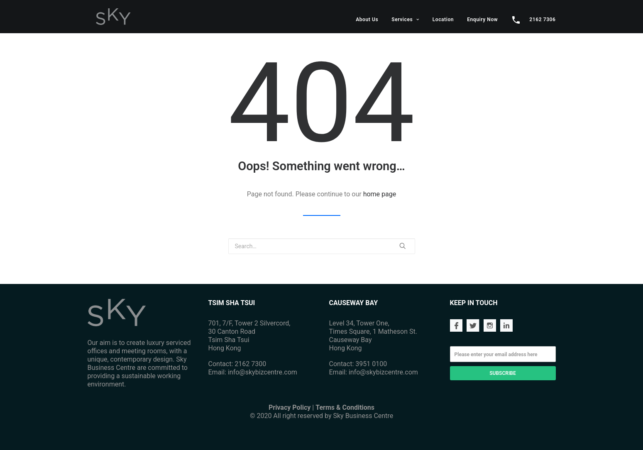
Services (405, 19)
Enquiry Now (482, 19)
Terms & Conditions (344, 407)
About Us (367, 19)
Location (443, 19)
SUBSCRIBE (502, 373)
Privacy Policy (289, 407)
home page (379, 194)
